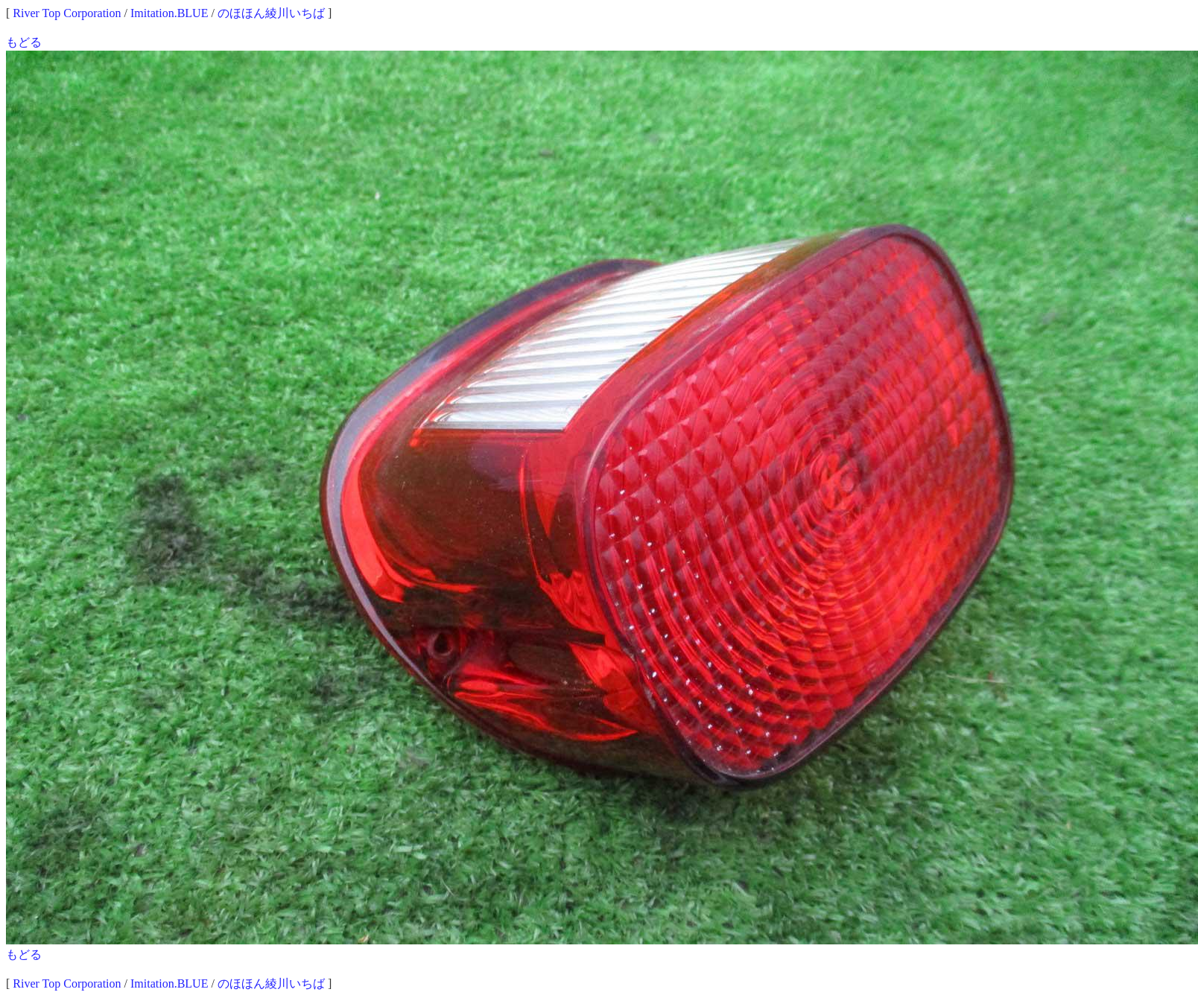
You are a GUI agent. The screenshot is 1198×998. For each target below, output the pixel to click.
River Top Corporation (67, 13)
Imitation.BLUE (169, 13)
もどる (24, 42)
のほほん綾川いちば (271, 13)
